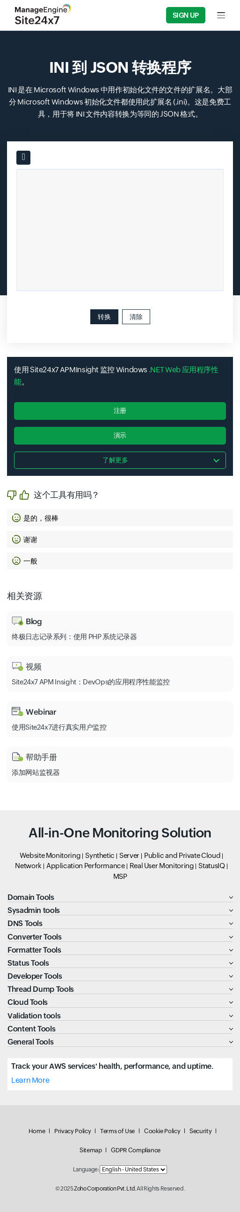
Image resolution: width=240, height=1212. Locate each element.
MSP (120, 876)
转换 (104, 316)
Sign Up (186, 15)
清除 (136, 316)
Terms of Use (117, 1131)
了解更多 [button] (115, 460)
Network (28, 866)
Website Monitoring (50, 855)
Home (37, 1131)
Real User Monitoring (162, 866)
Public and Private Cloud (182, 855)
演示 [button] (120, 435)
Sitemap (91, 1150)
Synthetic (100, 855)
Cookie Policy (162, 1131)
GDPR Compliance (135, 1150)
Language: (86, 1169)
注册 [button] (120, 410)
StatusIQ (211, 866)
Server (129, 855)
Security (200, 1131)
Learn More (30, 1080)
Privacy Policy (72, 1131)
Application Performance (85, 866)
